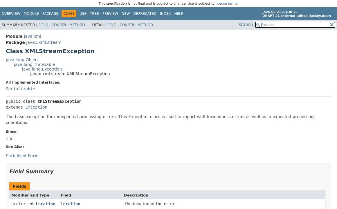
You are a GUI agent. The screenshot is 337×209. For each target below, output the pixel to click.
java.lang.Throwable (34, 64)
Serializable (20, 89)
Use (83, 14)
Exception (36, 107)
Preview (110, 14)
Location (45, 203)
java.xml (32, 36)
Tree (94, 14)
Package (50, 14)
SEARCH (246, 25)
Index (165, 14)
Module (31, 14)
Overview (11, 14)
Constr (59, 25)
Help (178, 14)
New (126, 14)
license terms (226, 4)
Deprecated (144, 14)
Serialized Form (22, 156)
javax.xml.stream (43, 42)
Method (77, 25)
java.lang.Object (22, 59)
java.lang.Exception (42, 69)
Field (43, 25)
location (70, 203)
